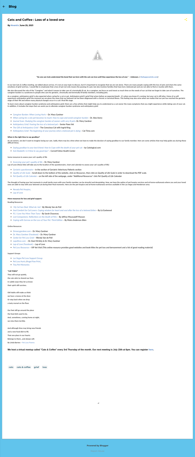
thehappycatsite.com (149, 77)
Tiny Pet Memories (21, 264)
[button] (185, 20)
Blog (13, 6)
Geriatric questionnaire (23, 169)
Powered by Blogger (97, 445)
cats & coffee (23, 367)
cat (47, 147)
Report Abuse (97, 451)
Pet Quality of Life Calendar (25, 176)
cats (11, 367)
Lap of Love (18, 192)
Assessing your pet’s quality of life (27, 162)
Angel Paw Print (33, 261)
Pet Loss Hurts (19, 261)
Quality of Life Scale (21, 173)
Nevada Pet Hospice (21, 189)
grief (36, 367)
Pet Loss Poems (28, 342)
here (151, 349)
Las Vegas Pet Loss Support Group (28, 258)
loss (45, 367)
